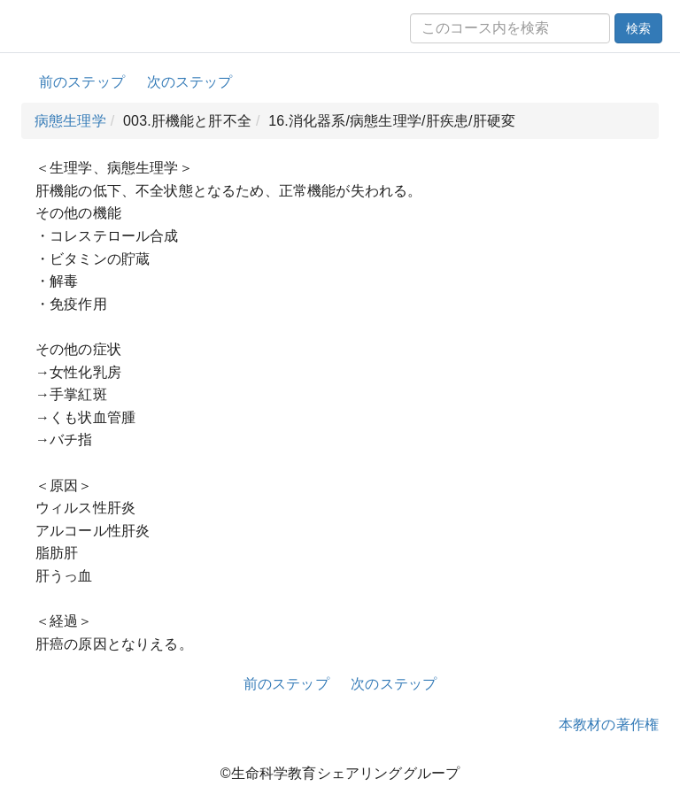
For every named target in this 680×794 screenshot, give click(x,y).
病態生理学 (70, 120)
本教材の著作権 (609, 724)
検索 (638, 28)
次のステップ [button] (190, 81)
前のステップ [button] (82, 81)
